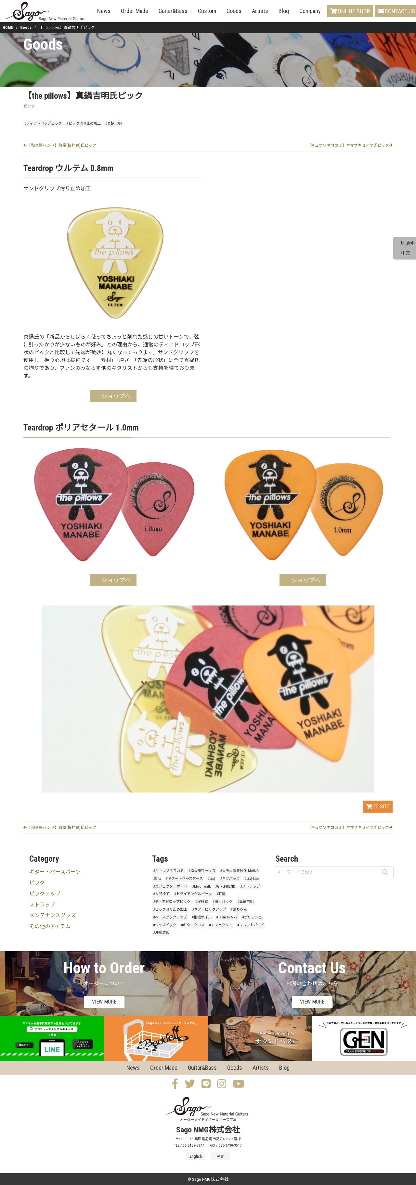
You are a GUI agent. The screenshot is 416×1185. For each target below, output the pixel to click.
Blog (284, 10)
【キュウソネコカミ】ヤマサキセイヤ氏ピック (350, 145)
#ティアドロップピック (43, 123)
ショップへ (116, 396)
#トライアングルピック (193, 894)
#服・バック (222, 902)
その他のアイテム (50, 926)
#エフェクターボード (170, 886)
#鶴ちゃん (239, 909)
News (103, 10)
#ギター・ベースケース (184, 879)
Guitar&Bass (173, 10)
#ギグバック (230, 879)
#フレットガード (250, 925)
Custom (207, 10)
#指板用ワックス (201, 871)
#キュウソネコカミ (168, 871)
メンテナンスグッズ (52, 915)
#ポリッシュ (252, 917)
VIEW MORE (104, 1002)
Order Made (134, 10)
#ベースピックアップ (170, 917)
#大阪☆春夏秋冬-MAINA (239, 871)
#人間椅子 (161, 894)
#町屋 (221, 894)
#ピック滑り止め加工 (84, 123)
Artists (260, 10)
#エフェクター (220, 925)
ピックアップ (44, 894)
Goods (234, 10)
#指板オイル (202, 917)
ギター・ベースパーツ (55, 872)
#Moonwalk (201, 886)
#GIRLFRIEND (225, 886)
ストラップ (42, 905)
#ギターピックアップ (209, 909)
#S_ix (157, 879)
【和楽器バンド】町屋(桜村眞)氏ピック (59, 145)
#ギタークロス (192, 925)
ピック (29, 106)
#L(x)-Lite (251, 879)
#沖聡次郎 (161, 932)
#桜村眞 (201, 902)
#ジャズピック (164, 925)
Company (310, 10)
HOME (8, 27)
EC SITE (378, 807)
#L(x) (211, 879)
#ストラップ (250, 886)
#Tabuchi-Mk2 (226, 917)
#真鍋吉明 (113, 123)
